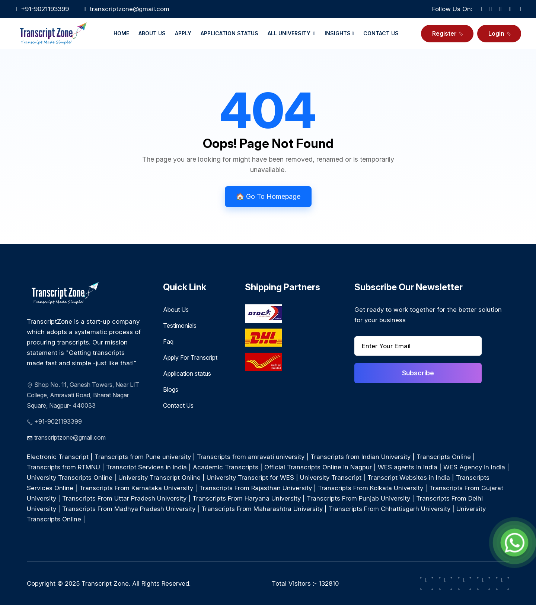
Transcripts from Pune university (143, 456)
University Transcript (330, 477)
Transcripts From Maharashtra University (262, 508)
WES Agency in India (474, 467)
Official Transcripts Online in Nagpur (318, 467)
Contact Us (381, 33)
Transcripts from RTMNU (63, 467)
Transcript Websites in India (408, 477)
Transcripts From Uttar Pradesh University (124, 498)
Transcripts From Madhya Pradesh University (128, 508)
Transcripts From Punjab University (358, 498)
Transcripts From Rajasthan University (255, 488)
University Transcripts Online (69, 477)
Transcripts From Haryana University (246, 498)
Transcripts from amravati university (250, 456)
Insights (339, 33)
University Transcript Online (159, 477)
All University (291, 33)
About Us (152, 33)
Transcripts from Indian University (360, 456)
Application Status (229, 33)
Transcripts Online (444, 456)
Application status (187, 373)
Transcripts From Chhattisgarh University (389, 508)
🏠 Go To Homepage (268, 196)
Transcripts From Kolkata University (370, 488)
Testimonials (180, 325)
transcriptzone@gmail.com (129, 9)
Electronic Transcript (58, 456)
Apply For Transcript (190, 357)
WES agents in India (407, 467)
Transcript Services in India (146, 467)
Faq (168, 341)
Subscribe (418, 373)
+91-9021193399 (58, 421)
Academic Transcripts (225, 467)
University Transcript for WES (251, 477)
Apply (183, 33)
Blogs (170, 389)
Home (121, 33)
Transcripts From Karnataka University (136, 488)
